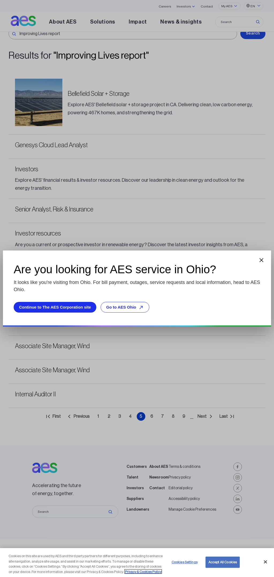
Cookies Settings (184, 570)
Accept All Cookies (222, 570)
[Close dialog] (261, 260)
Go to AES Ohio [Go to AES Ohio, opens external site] (125, 307)
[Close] (265, 570)
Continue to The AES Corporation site (55, 307)
